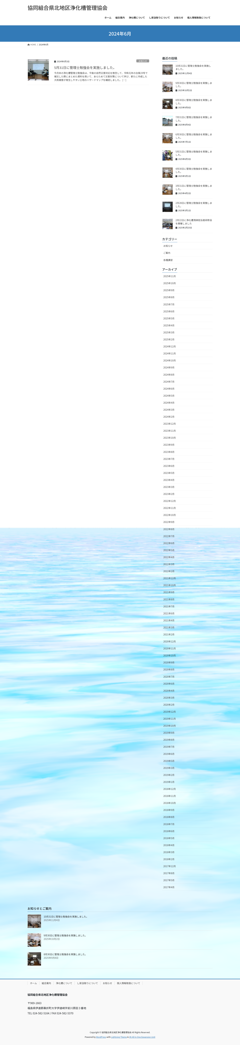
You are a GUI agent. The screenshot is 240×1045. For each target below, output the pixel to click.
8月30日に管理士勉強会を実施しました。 (194, 101)
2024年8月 (168, 374)
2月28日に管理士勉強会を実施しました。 (194, 204)
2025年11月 (169, 276)
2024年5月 (168, 395)
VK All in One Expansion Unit (142, 1036)
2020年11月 (169, 648)
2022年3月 (168, 564)
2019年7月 (168, 746)
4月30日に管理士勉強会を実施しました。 (194, 170)
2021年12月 (169, 578)
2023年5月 (168, 473)
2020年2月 (168, 704)
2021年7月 (168, 606)
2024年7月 (168, 381)
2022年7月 (168, 536)
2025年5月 (168, 318)
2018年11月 (169, 796)
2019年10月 (169, 725)
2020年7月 (168, 676)
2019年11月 (169, 718)
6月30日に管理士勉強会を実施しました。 (194, 136)
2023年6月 (168, 466)
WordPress (101, 1036)
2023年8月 (168, 452)
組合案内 (46, 983)
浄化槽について (64, 983)
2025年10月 (169, 283)
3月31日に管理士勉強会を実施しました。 (194, 187)
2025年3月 (168, 332)
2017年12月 (169, 866)
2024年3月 (168, 409)
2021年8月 (168, 599)
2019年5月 (168, 761)
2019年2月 (168, 775)
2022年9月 (168, 522)
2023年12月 (169, 423)
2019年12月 (169, 711)
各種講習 (168, 260)
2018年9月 (168, 810)
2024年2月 (168, 416)
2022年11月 (169, 508)
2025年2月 (168, 339)
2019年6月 (168, 754)
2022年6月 (168, 543)
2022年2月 (168, 571)
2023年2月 (168, 494)
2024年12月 (169, 346)
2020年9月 (168, 662)
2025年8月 (168, 297)
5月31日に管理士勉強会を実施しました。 (85, 67)
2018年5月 (168, 838)
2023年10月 (169, 437)
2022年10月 (169, 515)
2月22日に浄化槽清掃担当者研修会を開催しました (194, 221)
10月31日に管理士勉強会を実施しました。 (193, 67)
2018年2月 (168, 859)
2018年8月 (168, 817)
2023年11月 (169, 430)
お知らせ (142, 61)
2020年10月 (169, 655)
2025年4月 (168, 325)
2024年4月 (168, 402)
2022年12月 (169, 501)
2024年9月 (168, 367)
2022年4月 (168, 557)
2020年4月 (168, 690)
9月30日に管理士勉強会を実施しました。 (194, 84)
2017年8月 (168, 873)
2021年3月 (168, 627)
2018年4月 (168, 845)
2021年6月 (168, 613)
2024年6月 (168, 388)
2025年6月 (168, 311)
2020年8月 (168, 669)
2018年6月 (168, 831)
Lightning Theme (119, 1036)
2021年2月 (168, 634)
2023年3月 (168, 487)
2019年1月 (168, 782)
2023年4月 (168, 480)
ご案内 (166, 252)
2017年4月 (168, 887)
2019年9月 (168, 732)
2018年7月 (168, 824)
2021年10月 (169, 585)
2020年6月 (168, 683)
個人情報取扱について (128, 983)
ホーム (33, 983)
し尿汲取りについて (87, 983)
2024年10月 (169, 360)
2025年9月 (168, 290)
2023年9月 (168, 444)
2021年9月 (168, 592)
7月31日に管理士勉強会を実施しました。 (194, 118)
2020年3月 (168, 697)
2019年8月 (168, 739)
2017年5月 (168, 880)
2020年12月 (169, 641)
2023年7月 (168, 459)
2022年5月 (168, 550)
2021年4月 (168, 620)
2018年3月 (168, 852)
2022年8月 (168, 529)
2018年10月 (169, 803)
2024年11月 (169, 353)
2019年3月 (168, 768)
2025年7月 (168, 304)
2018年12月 (169, 789)
